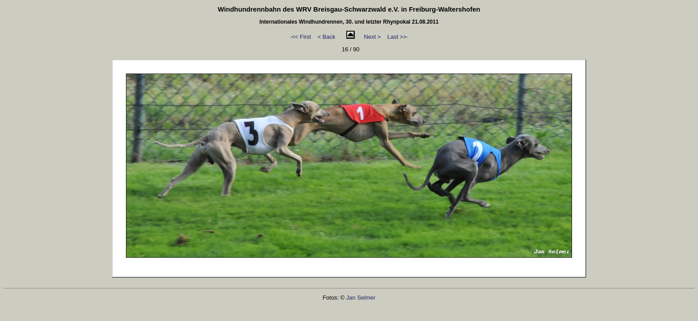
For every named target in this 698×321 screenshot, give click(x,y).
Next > (372, 36)
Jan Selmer (361, 297)
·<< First (300, 36)
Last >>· (397, 36)
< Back (326, 36)
